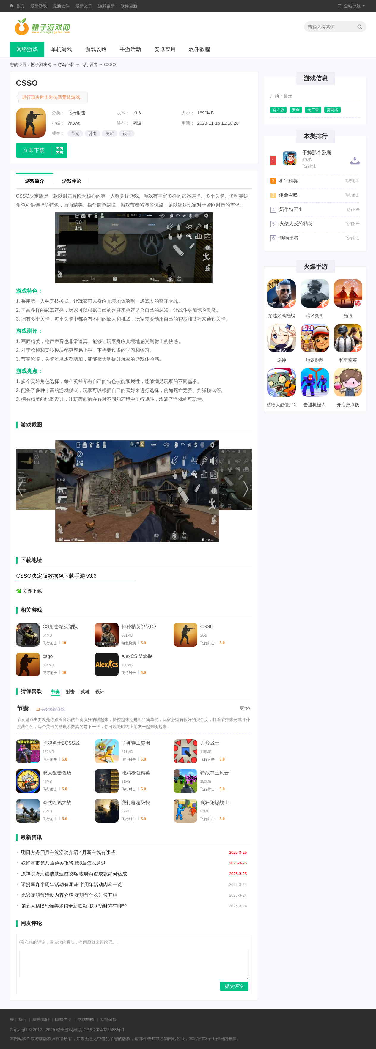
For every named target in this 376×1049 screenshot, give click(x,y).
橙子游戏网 (41, 64)
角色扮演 (129, 643)
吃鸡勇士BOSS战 (61, 743)
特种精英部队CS (139, 626)
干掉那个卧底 (316, 152)
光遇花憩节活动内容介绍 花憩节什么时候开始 (69, 895)
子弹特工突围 (136, 743)
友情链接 (108, 1019)
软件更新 (129, 6)
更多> (245, 708)
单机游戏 (61, 49)
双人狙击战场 (57, 772)
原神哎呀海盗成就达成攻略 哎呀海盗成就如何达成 (74, 873)
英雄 (110, 133)
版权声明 (63, 1019)
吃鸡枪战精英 (136, 772)
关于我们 (18, 1019)
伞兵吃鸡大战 (57, 802)
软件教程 (199, 49)
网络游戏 (27, 49)
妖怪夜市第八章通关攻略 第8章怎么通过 (63, 863)
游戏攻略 (96, 49)
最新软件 (61, 6)
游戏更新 (106, 6)
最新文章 (83, 6)
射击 (92, 133)
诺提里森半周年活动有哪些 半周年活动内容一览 (71, 884)
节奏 (75, 133)
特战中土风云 (214, 772)
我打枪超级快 (136, 802)
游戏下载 (66, 64)
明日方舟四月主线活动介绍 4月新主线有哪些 (68, 852)
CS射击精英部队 (60, 626)
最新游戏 (38, 6)
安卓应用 (165, 49)
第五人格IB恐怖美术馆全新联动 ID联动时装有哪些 (74, 905)
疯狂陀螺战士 (214, 802)
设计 (127, 133)
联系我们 (40, 1019)
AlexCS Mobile (137, 656)
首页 (20, 6)
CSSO (207, 626)
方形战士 (209, 743)
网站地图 (86, 1019)
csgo (48, 656)
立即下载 (32, 590)
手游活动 (130, 49)
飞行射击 (89, 64)
